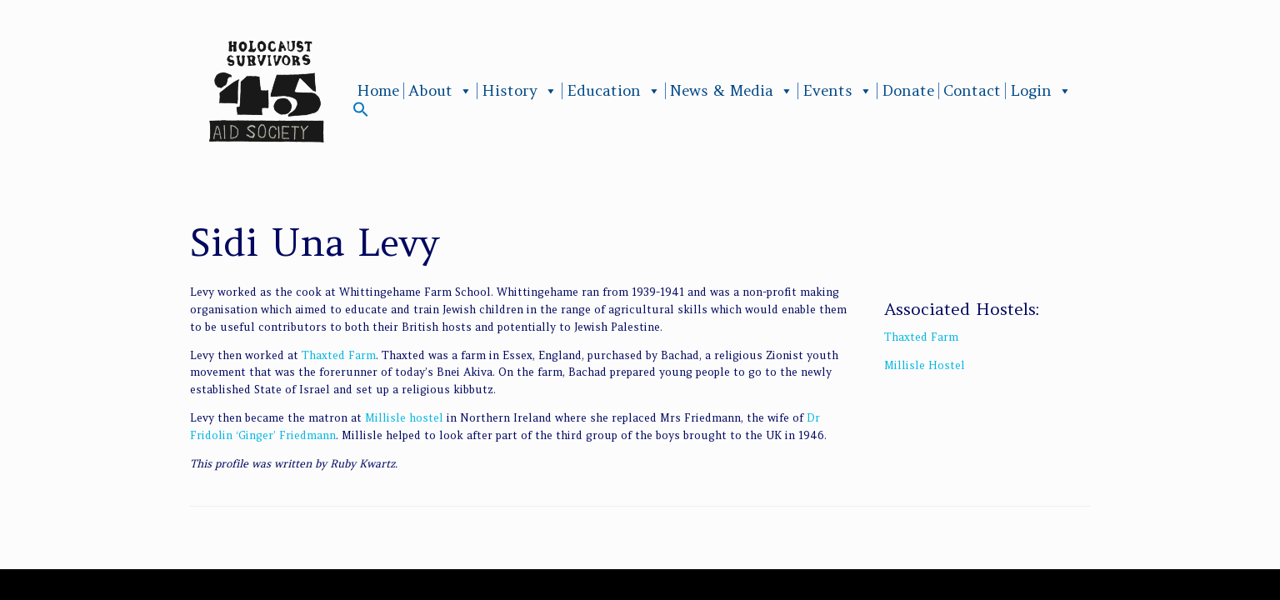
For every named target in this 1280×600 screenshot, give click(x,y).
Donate (908, 90)
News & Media (731, 90)
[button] (360, 113)
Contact (972, 90)
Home (378, 90)
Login (1041, 90)
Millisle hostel (404, 418)
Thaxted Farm (339, 355)
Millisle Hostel (924, 365)
